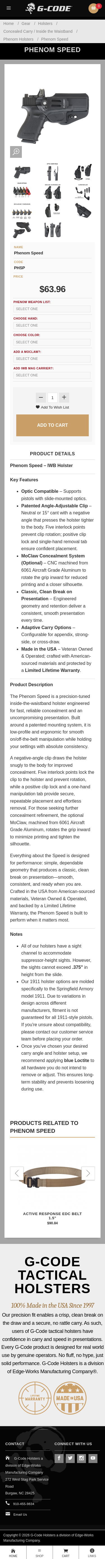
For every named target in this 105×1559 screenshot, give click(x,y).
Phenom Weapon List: (32, 302)
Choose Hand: (25, 318)
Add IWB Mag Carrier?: (33, 368)
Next (88, 1173)
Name (18, 247)
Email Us (20, 1514)
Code (18, 262)
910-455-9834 (23, 1504)
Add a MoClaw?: (27, 351)
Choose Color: (26, 335)
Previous (17, 1173)
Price (18, 276)
